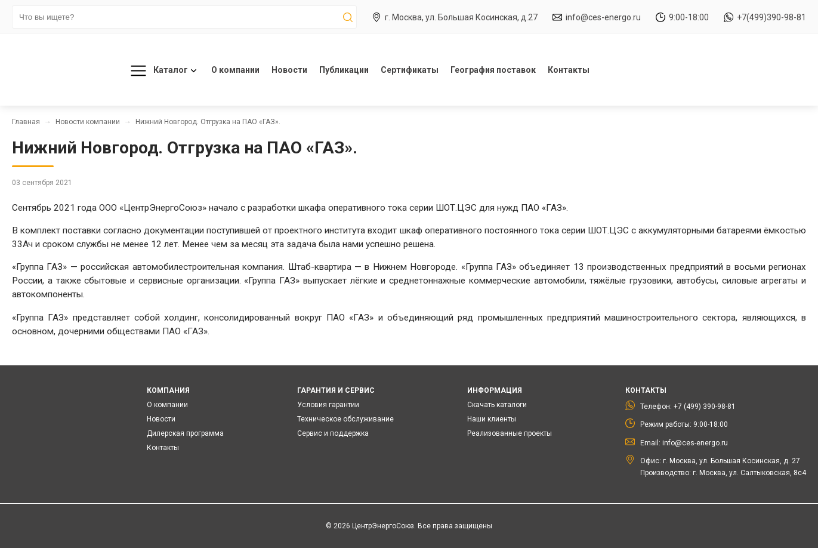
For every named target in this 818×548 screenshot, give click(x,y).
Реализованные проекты (509, 433)
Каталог (161, 70)
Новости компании (87, 122)
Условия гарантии (328, 405)
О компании (235, 70)
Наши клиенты (491, 419)
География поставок (493, 70)
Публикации (344, 70)
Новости (289, 70)
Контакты (568, 70)
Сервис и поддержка (333, 433)
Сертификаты (410, 70)
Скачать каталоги (497, 405)
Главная (26, 122)
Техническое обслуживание (345, 419)
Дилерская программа (185, 433)
